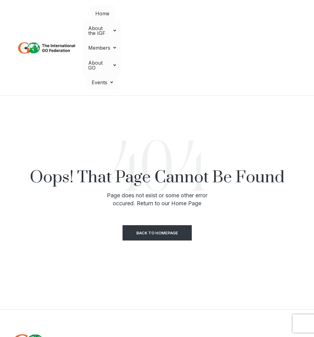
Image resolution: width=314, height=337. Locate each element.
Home (115, 14)
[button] (151, 14)
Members (194, 14)
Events (266, 14)
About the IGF (151, 14)
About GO (231, 14)
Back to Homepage (157, 165)
